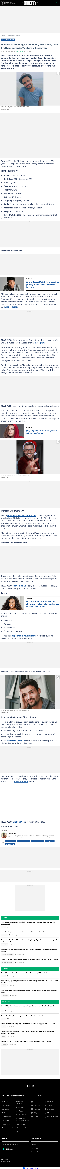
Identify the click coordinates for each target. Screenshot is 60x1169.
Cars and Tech (5, 995)
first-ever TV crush (16, 740)
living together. (11, 307)
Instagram (40, 342)
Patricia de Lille (20, 585)
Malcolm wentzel (37, 841)
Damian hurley (11, 841)
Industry (4, 1044)
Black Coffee (19, 821)
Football (3, 976)
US (2, 1011)
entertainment (21, 781)
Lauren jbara (10, 844)
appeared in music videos (24, 635)
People (3, 927)
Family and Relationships (7, 954)
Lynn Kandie (20, 51)
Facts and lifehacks (14, 36)
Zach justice (50, 841)
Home (3, 36)
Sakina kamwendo (24, 841)
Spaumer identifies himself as (21, 515)
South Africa (4, 935)
